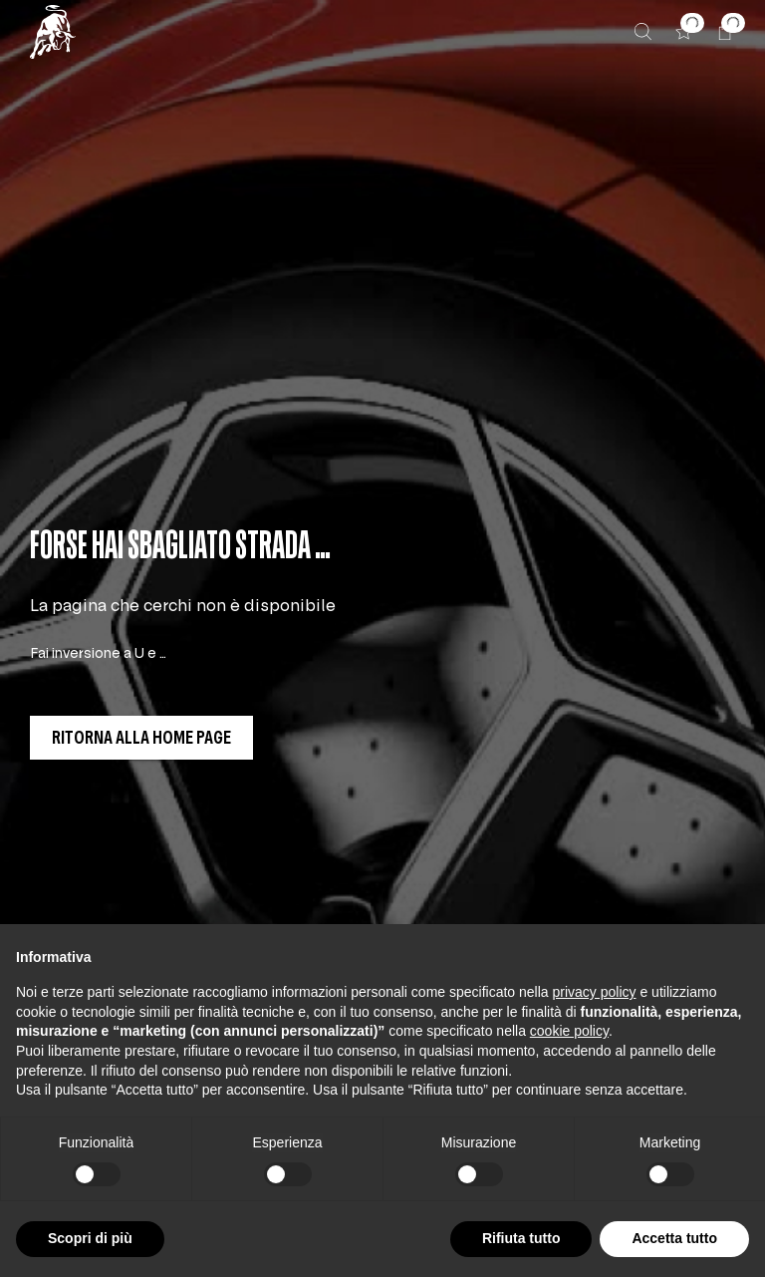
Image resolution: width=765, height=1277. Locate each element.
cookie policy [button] (569, 1031)
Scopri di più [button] (90, 1238)
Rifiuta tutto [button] (521, 1238)
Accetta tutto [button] (674, 1238)
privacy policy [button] (595, 992)
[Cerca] (643, 31)
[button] (683, 31)
